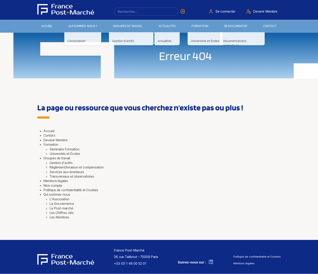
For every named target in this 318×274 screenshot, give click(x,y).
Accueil (46, 26)
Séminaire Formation (64, 149)
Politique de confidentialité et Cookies (70, 190)
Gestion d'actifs (61, 163)
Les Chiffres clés (61, 213)
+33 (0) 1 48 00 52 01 (130, 263)
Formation (50, 144)
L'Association (59, 199)
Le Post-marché (61, 208)
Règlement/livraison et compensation (76, 167)
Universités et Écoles (64, 154)
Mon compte (52, 185)
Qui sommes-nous (56, 194)
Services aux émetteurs (66, 172)
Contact (270, 26)
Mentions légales (55, 181)
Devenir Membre (55, 140)
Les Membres (59, 217)
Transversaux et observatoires (71, 176)
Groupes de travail (56, 158)
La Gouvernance (61, 204)
